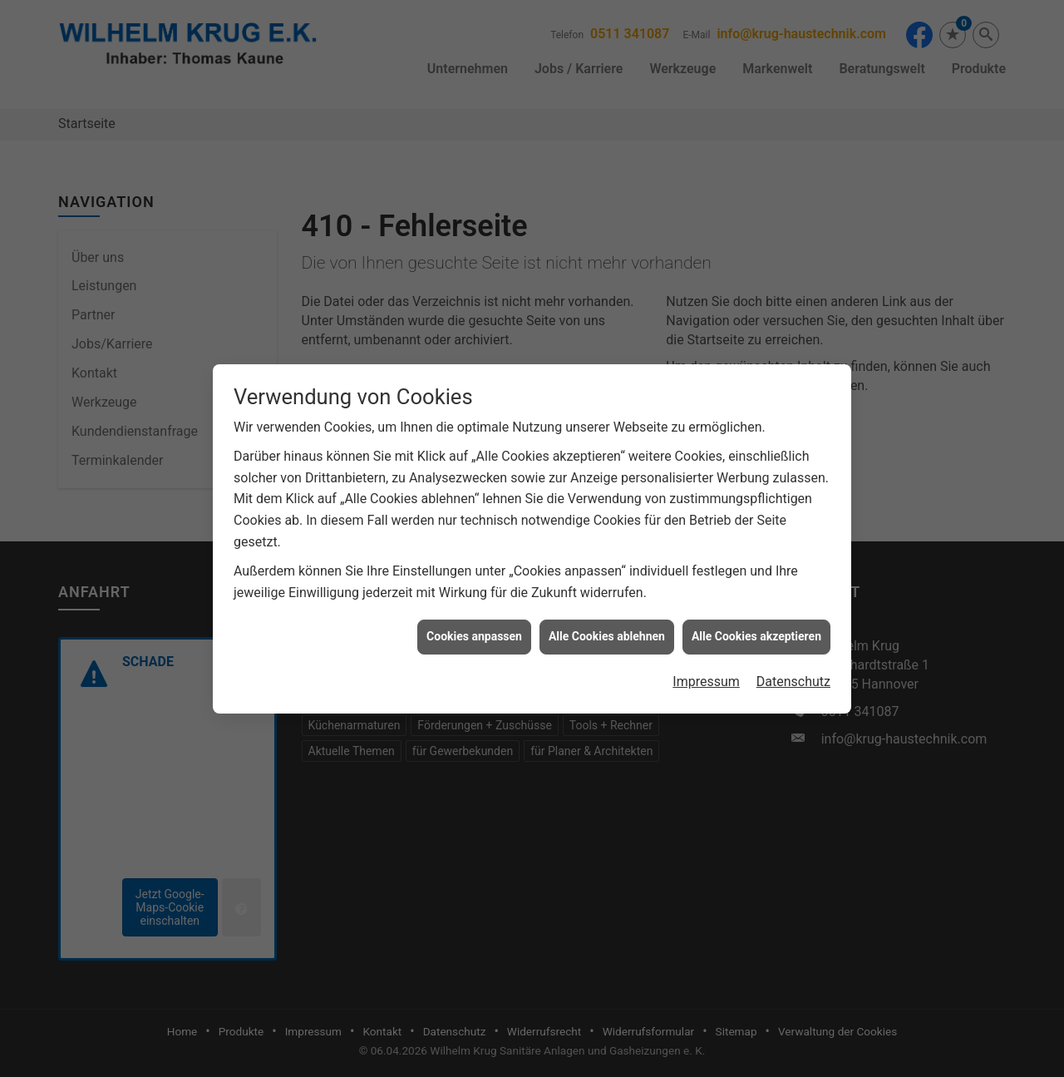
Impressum (706, 664)
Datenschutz (793, 664)
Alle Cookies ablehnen (607, 618)
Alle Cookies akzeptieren (756, 618)
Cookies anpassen (474, 618)
